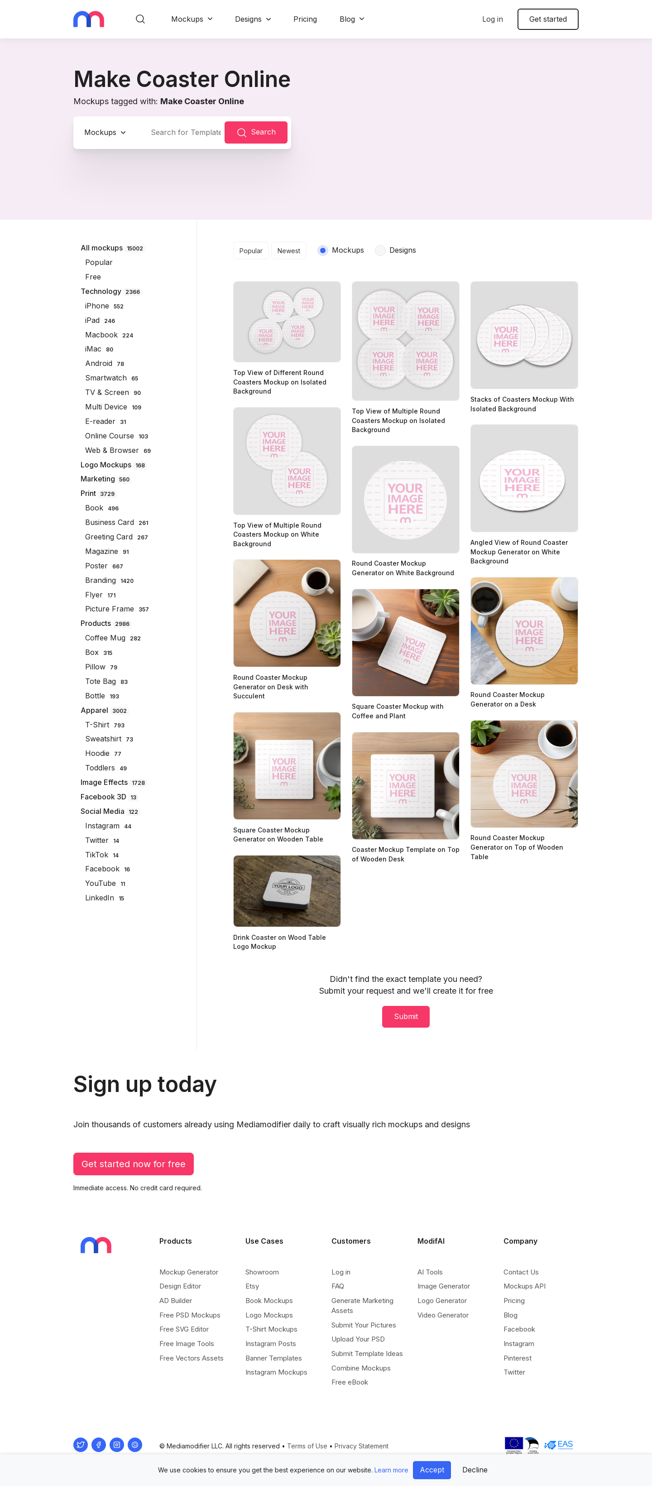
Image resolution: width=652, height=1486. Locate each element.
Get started (548, 19)
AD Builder (175, 1300)
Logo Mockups (269, 1315)
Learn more (391, 1470)
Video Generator (443, 1315)
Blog (347, 19)
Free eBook (349, 1382)
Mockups (187, 19)
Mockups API (524, 1286)
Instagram (518, 1343)
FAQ (337, 1286)
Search (256, 132)
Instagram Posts (270, 1343)
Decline (475, 1469)
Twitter (514, 1372)
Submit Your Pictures (363, 1325)
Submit (406, 1016)
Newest (289, 251)
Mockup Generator (188, 1272)
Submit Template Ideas (367, 1353)
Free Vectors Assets (191, 1358)
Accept (432, 1469)
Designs (248, 19)
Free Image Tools (186, 1343)
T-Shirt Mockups (271, 1329)
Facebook (519, 1329)
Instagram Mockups (276, 1372)
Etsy (252, 1286)
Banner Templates (273, 1358)
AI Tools (430, 1272)
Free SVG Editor (184, 1329)
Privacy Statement (361, 1446)
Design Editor (180, 1286)
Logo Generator (442, 1300)
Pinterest (517, 1358)
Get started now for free (134, 1164)
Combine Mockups (361, 1368)
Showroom (262, 1272)
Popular (251, 251)
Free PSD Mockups (190, 1315)
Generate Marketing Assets (362, 1305)
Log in (492, 19)
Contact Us (521, 1272)
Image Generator (443, 1286)
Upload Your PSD (358, 1339)
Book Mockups (269, 1300)
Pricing (305, 19)
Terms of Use (307, 1446)
